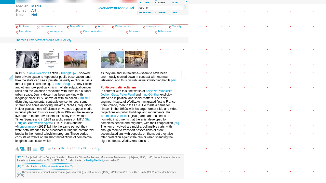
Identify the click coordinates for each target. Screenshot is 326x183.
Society (176, 26)
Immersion (56, 31)
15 (62, 148)
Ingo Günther (150, 94)
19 (84, 148)
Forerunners (48, 26)
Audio (101, 26)
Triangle (66, 73)
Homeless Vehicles (115, 116)
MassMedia (77, 26)
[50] (176, 123)
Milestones (165, 31)
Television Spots (41, 123)
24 (95, 148)
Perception (152, 26)
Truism (84, 98)
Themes (20, 40)
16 (67, 148)
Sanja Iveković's (38, 73)
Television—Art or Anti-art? (57, 166)
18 (78, 148)
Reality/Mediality (95, 160)
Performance (123, 26)
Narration (25, 31)
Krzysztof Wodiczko (159, 91)
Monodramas (26, 126)
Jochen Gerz (109, 94)
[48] (75, 73)
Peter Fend (127, 94)
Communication (92, 31)
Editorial (24, 26)
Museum (134, 31)
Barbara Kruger (62, 84)
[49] (173, 80)
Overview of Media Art (44, 40)
